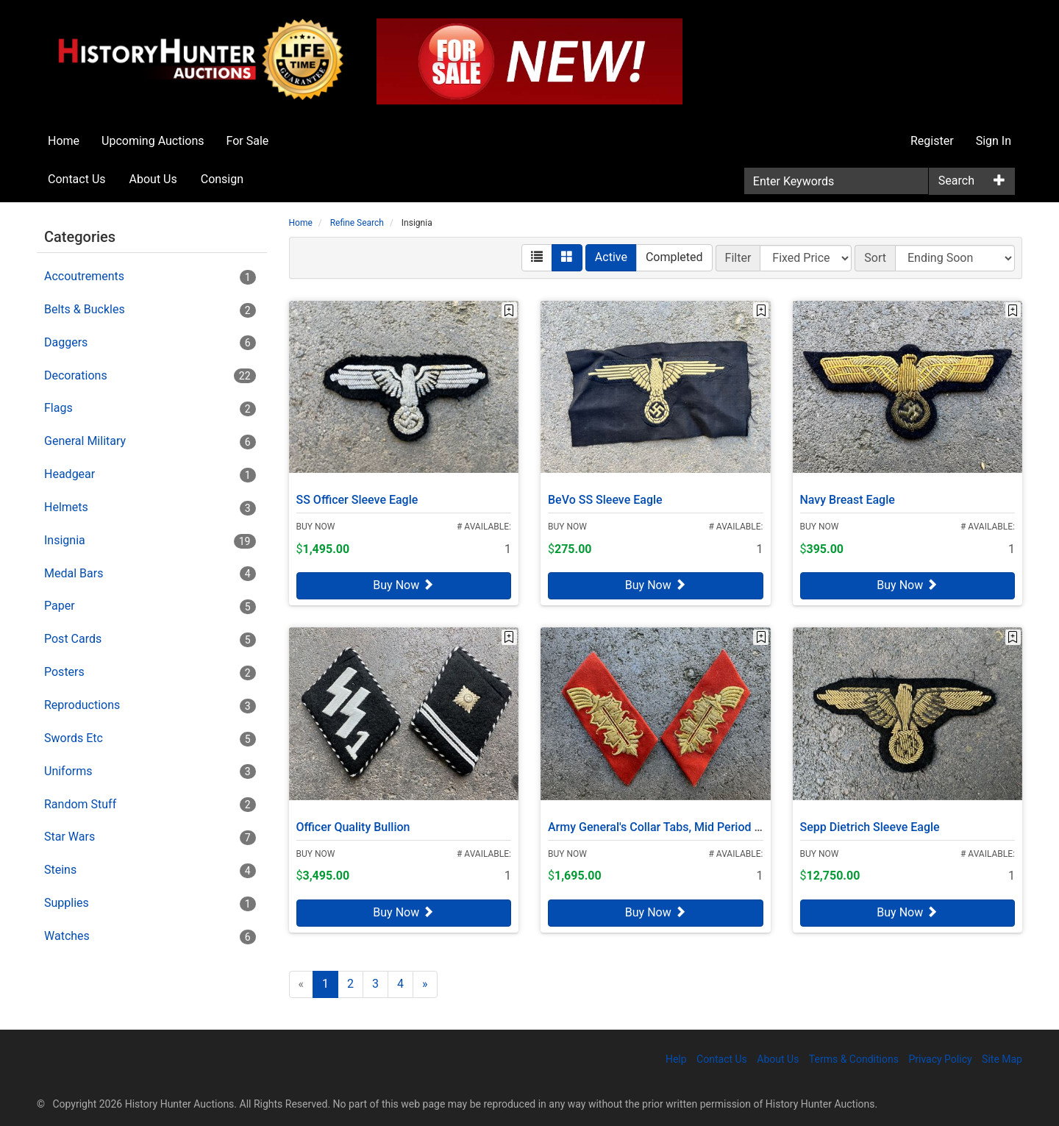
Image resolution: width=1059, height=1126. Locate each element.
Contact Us (77, 179)
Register (932, 141)
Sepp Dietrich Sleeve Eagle (870, 821)
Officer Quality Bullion (353, 821)
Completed (674, 257)
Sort (875, 258)
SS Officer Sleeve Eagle (357, 494)
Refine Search (357, 223)
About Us (153, 179)
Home (63, 141)
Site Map (1002, 1059)
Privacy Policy (939, 1059)
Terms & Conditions (854, 1059)
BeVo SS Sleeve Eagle (605, 494)
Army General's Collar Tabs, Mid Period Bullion (669, 821)
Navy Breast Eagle (847, 494)
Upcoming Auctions (152, 141)
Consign (222, 179)
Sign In (993, 141)
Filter (738, 258)
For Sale (248, 141)
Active (611, 257)
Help (676, 1059)
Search (956, 181)
